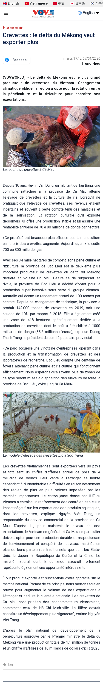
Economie (13, 27)
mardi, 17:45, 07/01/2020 (81, 58)
